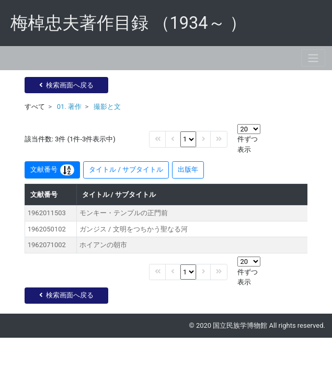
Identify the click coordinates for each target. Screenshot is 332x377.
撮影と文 (107, 106)
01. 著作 (69, 106)
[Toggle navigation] (313, 57)
